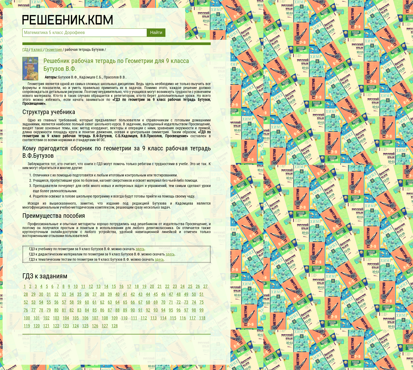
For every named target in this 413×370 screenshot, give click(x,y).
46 (163, 294)
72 (178, 302)
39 (110, 294)
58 (72, 302)
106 (85, 317)
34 (72, 294)
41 (125, 294)
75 (201, 302)
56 (56, 302)
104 (66, 317)
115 (173, 317)
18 (137, 286)
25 (190, 286)
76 (26, 310)
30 (41, 294)
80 (56, 310)
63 (110, 302)
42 (133, 294)
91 (140, 310)
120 (36, 325)
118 (202, 317)
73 (186, 302)
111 (134, 317)
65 (125, 302)
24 (182, 286)
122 (56, 325)
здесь (140, 249)
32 (56, 294)
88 (117, 310)
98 (194, 310)
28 (26, 294)
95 (171, 310)
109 (114, 317)
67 (140, 302)
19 (144, 286)
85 (94, 310)
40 (117, 294)
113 (153, 317)
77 (33, 310)
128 (114, 325)
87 (110, 310)
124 (75, 325)
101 (36, 317)
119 (27, 325)
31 (49, 294)
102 (46, 317)
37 (94, 294)
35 (79, 294)
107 (95, 317)
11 (83, 286)
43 (140, 294)
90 (133, 310)
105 (75, 317)
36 (87, 294)
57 (64, 302)
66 (133, 302)
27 (205, 286)
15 (114, 286)
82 (72, 310)
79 (49, 310)
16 (121, 286)
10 (75, 286)
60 (87, 302)
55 (49, 302)
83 (79, 310)
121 (46, 325)
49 (186, 294)
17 (129, 286)
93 (156, 310)
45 (156, 294)
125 (85, 325)
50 (194, 294)
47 (171, 294)
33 (64, 294)
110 (124, 317)
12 (91, 286)
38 (102, 294)
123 (66, 325)
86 (102, 310)
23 (175, 286)
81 (64, 310)
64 (117, 302)
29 (33, 294)
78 (41, 310)
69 (156, 302)
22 (167, 286)
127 (105, 325)
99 (201, 310)
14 (106, 286)
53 (33, 302)
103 (56, 317)
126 (95, 325)
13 (98, 286)
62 (102, 302)
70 (163, 302)
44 (148, 294)
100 (27, 317)
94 (163, 310)
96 (178, 310)
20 (152, 286)
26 (198, 286)
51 (201, 294)
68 (148, 302)
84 (87, 310)
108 (105, 317)
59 (79, 302)
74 (194, 302)
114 (163, 317)
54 (41, 302)
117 (192, 317)
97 (186, 310)
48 (178, 294)
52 (26, 302)
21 (160, 286)
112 (144, 317)
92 (148, 310)
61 (94, 302)
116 (183, 317)
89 (125, 310)
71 (171, 302)
